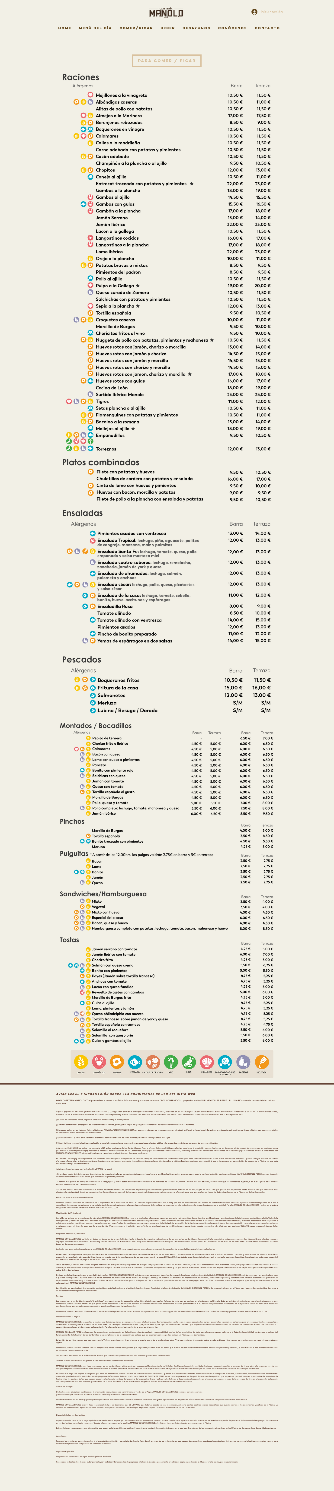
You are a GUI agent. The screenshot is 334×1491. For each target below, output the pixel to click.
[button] (167, 60)
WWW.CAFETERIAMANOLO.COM (73, 1100)
